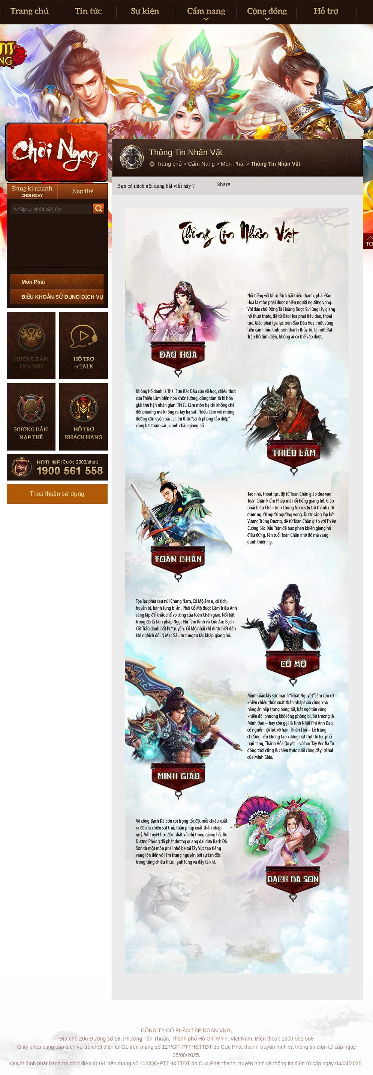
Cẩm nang (206, 12)
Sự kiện (146, 12)
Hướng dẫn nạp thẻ (31, 417)
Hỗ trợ (326, 12)
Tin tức (88, 12)
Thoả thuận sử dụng (57, 494)
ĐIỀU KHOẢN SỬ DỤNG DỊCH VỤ (62, 297)
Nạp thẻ (82, 191)
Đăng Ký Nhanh (32, 191)
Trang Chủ (30, 12)
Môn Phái (33, 282)
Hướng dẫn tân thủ (31, 345)
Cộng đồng (266, 12)
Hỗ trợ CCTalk (83, 345)
